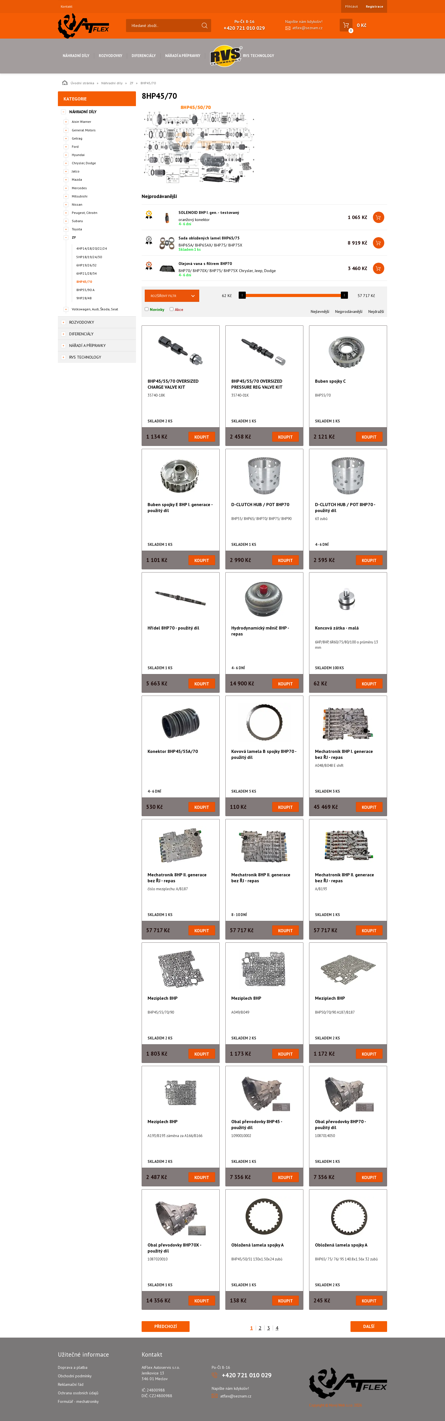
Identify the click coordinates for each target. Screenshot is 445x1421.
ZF (131, 83)
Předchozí (165, 1326)
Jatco (75, 171)
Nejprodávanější (348, 311)
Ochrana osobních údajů (78, 1392)
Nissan (77, 204)
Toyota (77, 229)
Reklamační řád (70, 1384)
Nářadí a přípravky (182, 55)
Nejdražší (376, 311)
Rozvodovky (110, 55)
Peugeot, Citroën (84, 212)
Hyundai (78, 155)
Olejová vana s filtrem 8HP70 (205, 263)
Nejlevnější (320, 311)
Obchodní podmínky (75, 1375)
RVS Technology (242, 55)
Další (368, 1326)
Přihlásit (351, 6)
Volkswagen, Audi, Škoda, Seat (95, 309)
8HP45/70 (84, 281)
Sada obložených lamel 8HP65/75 (209, 238)
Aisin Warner (81, 121)
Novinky (157, 309)
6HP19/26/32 (86, 265)
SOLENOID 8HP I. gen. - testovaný (209, 212)
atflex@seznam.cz (307, 28)
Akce (179, 309)
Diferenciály (144, 55)
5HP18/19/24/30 (89, 257)
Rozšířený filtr (163, 296)
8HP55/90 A (85, 290)
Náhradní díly (76, 55)
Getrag (77, 138)
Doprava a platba (72, 1367)
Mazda (77, 179)
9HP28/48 (84, 298)
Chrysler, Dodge (84, 163)
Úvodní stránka (78, 82)
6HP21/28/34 (86, 273)
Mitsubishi (79, 196)
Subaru (77, 221)
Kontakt (66, 7)
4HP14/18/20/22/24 (91, 248)
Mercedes (79, 188)
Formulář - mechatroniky (78, 1401)
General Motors (84, 130)
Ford (75, 146)
